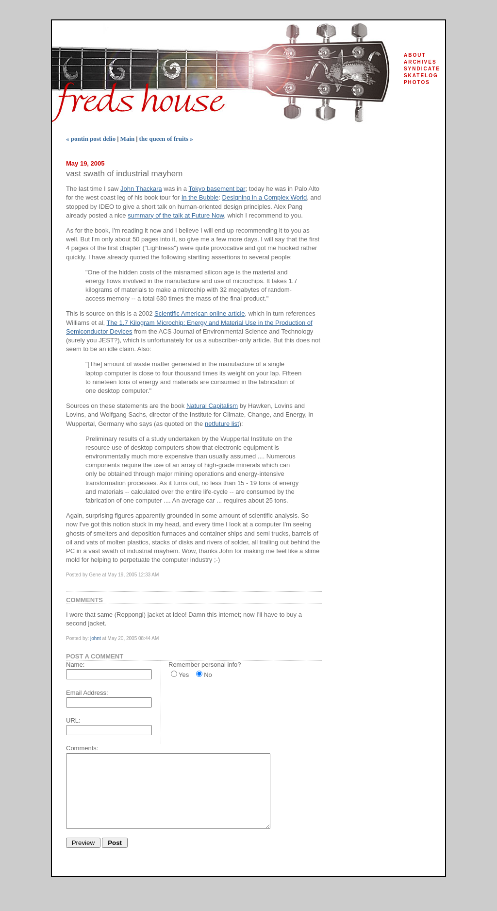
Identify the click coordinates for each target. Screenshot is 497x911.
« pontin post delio (91, 138)
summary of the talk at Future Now (176, 215)
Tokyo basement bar (216, 188)
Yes (184, 674)
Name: (75, 664)
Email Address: (87, 692)
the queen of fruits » (166, 138)
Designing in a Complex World (264, 197)
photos (417, 82)
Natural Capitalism (212, 405)
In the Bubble (200, 197)
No (208, 674)
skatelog (421, 75)
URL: (73, 720)
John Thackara (141, 188)
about (415, 55)
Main (127, 138)
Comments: (82, 748)
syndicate (422, 68)
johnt (95, 638)
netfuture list (222, 423)
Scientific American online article (199, 313)
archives (420, 62)
